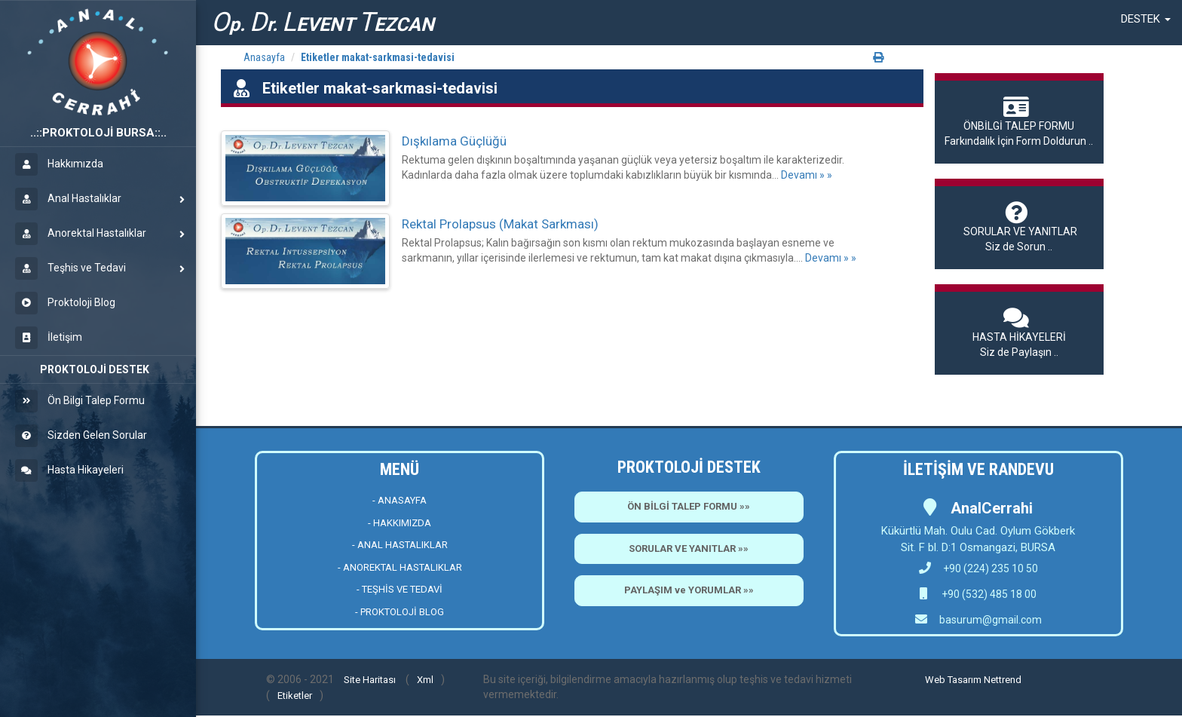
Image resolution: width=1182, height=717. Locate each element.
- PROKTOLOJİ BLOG (399, 611)
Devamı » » (806, 175)
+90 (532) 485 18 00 (988, 594)
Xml (425, 679)
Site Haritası (370, 679)
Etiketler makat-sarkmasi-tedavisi (378, 57)
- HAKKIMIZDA (399, 523)
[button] (1146, 19)
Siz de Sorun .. (1019, 227)
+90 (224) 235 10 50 (978, 568)
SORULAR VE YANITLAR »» (689, 548)
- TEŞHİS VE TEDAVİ (399, 589)
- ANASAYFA (399, 500)
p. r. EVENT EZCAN (322, 22)
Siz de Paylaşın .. (1019, 332)
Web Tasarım (953, 679)
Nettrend (1002, 679)
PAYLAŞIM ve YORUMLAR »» (689, 590)
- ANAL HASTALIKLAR (400, 544)
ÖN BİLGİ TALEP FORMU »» (688, 506)
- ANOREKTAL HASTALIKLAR (400, 567)
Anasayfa (264, 57)
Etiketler (294, 695)
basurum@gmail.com (990, 620)
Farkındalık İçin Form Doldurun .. (1019, 121)
